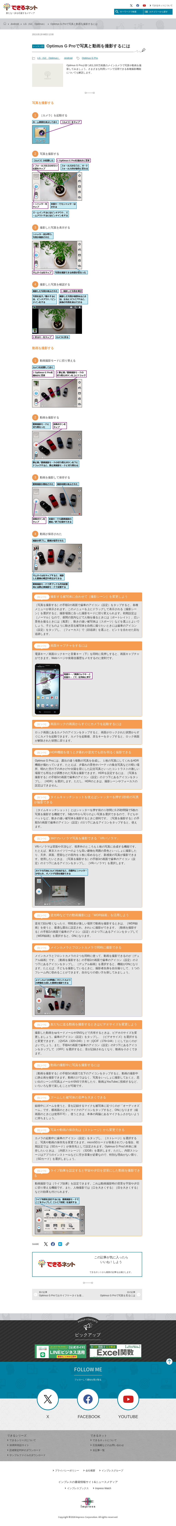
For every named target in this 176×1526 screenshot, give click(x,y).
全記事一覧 (97, 1450)
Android (15, 24)
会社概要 (89, 1470)
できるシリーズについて (21, 1440)
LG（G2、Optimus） (34, 24)
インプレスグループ (111, 1470)
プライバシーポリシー (66, 1470)
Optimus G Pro (90, 58)
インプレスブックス (77, 1488)
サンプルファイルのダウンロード (26, 1455)
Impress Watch (102, 1488)
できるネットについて (161, 5)
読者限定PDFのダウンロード (24, 1450)
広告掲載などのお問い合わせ (107, 1445)
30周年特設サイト (18, 1445)
